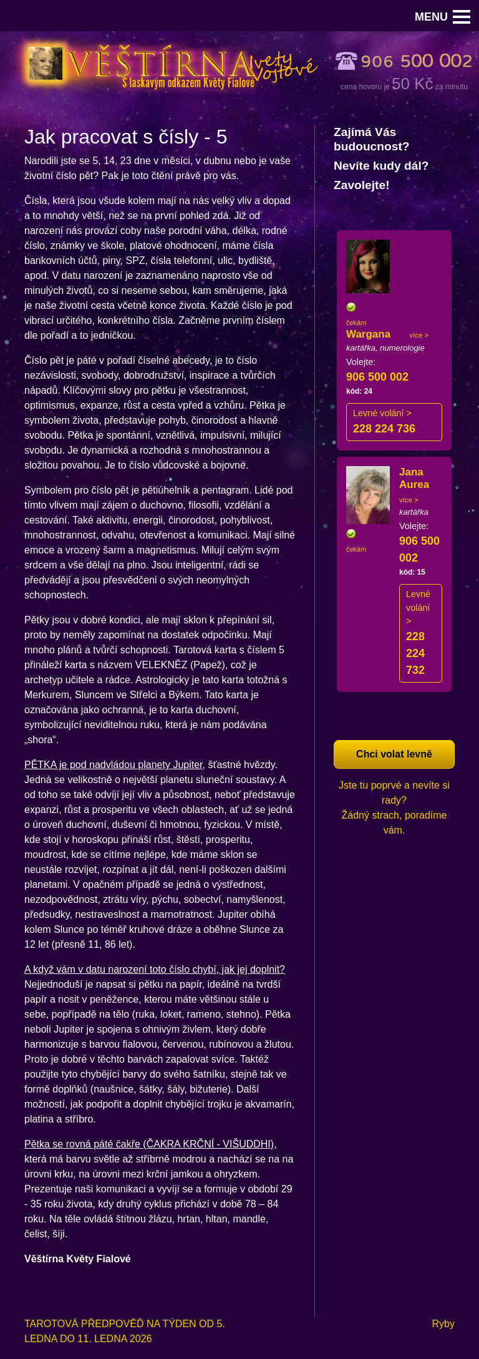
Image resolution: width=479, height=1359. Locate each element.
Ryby (443, 1323)
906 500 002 (377, 377)
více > (418, 335)
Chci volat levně (394, 754)
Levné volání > (382, 413)
